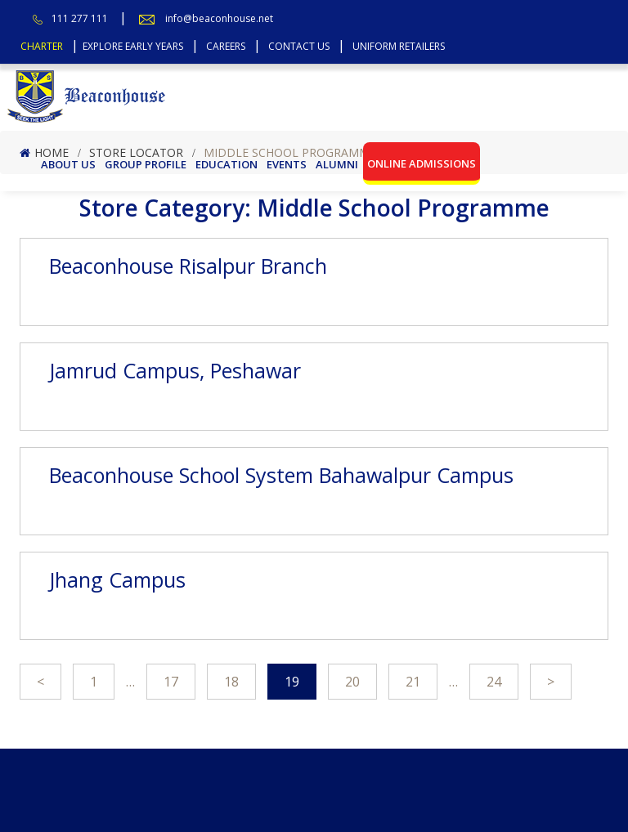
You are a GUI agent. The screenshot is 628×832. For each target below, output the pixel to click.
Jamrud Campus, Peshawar (175, 370)
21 (413, 682)
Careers (225, 46)
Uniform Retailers (398, 46)
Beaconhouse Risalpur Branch (188, 266)
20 (352, 682)
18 (231, 682)
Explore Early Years (133, 46)
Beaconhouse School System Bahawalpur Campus (281, 475)
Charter (41, 46)
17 (171, 682)
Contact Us (299, 46)
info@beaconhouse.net (219, 18)
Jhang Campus (117, 579)
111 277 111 (80, 18)
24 (494, 682)
